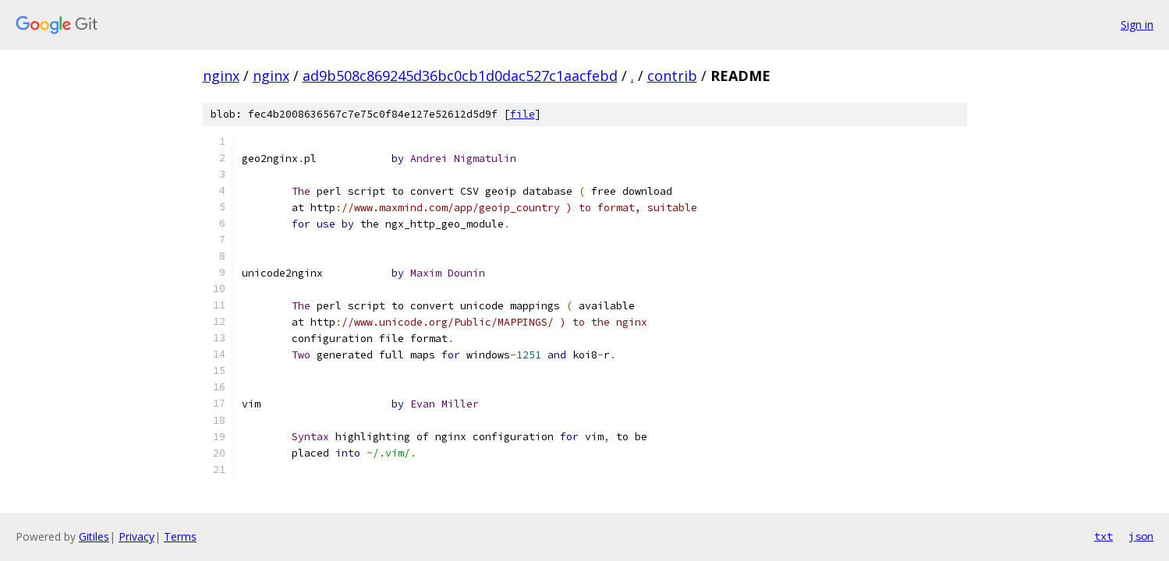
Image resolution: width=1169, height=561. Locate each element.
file (522, 114)
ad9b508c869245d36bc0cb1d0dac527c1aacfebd (460, 75)
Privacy (136, 536)
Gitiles (94, 536)
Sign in (1137, 24)
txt (1103, 536)
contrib (672, 75)
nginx (221, 75)
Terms (180, 536)
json (1140, 536)
